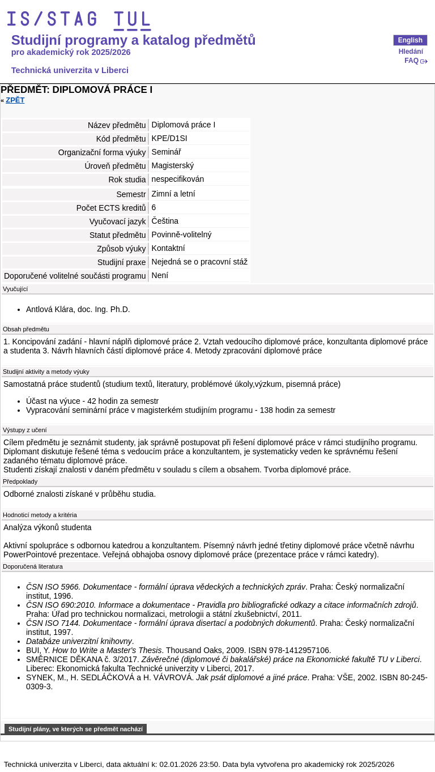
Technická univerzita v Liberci (70, 70)
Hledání (411, 52)
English (410, 40)
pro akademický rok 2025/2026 (71, 52)
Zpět (15, 100)
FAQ (411, 61)
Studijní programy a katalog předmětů (133, 40)
